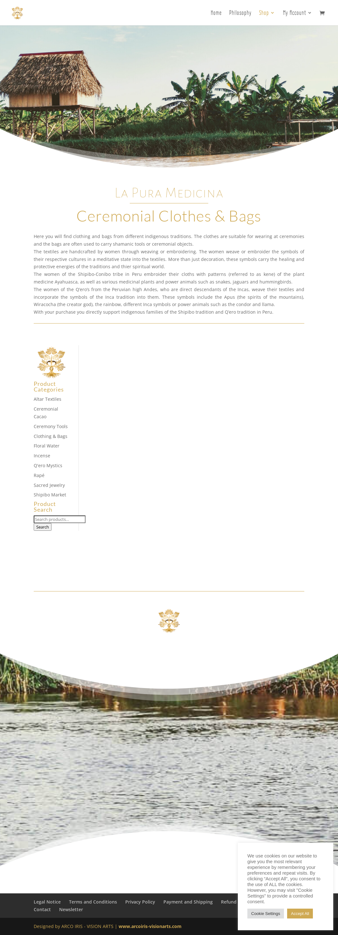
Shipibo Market (50, 495)
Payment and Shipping (188, 902)
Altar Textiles (47, 399)
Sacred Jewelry (49, 485)
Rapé (39, 475)
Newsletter (71, 909)
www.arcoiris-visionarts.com (150, 926)
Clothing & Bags (50, 436)
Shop (264, 13)
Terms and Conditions (93, 902)
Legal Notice (47, 902)
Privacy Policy (140, 902)
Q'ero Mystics (48, 465)
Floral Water (46, 446)
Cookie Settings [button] (265, 913)
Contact (42, 909)
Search (42, 527)
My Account (294, 13)
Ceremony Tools (51, 426)
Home (216, 13)
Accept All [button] (300, 913)
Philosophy (240, 13)
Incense (42, 456)
